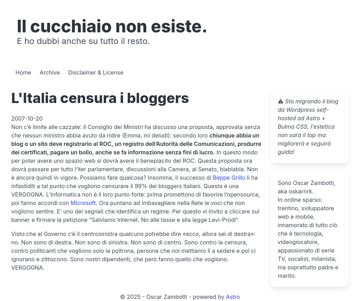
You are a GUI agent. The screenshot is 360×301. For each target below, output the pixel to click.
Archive (50, 72)
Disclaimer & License (95, 72)
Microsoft (83, 202)
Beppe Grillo (229, 177)
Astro (233, 296)
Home (23, 72)
